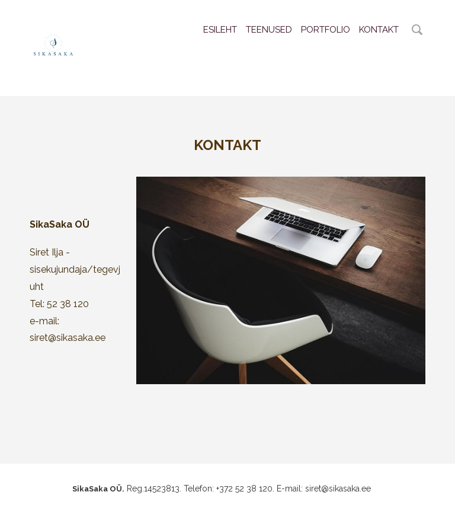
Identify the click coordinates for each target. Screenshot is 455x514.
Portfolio (325, 29)
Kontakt (379, 29)
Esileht (220, 29)
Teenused (269, 29)
